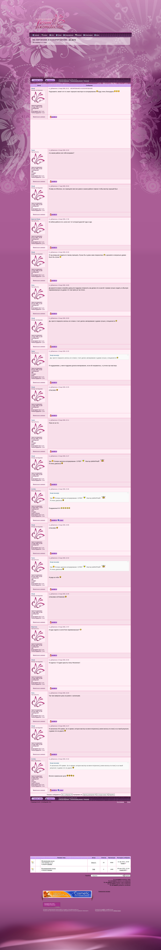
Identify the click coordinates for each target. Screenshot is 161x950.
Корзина (86, 81)
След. (45, 42)
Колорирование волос (48, 868)
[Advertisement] (80, 60)
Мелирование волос (48, 861)
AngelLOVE (123, 870)
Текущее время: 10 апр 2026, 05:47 (68, 79)
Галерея (36, 35)
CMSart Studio (117, 910)
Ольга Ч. (93, 862)
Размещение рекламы (104, 891)
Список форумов (64, 81)
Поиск (58, 35)
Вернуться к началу (39, 117)
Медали (78, 35)
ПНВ (93, 869)
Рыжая (123, 863)
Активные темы (49, 77)
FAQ (52, 35)
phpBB (103, 909)
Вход (96, 35)
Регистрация (87, 35)
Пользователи (68, 35)
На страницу (36, 42)
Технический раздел (76, 81)
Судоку (44, 35)
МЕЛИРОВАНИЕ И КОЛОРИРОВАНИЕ (49, 40)
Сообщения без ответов (37, 77)
